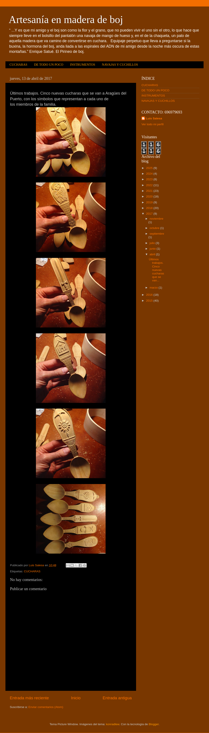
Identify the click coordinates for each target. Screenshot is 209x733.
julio (153, 243)
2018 (149, 208)
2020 (149, 196)
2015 (149, 300)
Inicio (76, 698)
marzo (154, 287)
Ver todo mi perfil (152, 124)
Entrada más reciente (29, 698)
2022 (149, 185)
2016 (149, 294)
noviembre (156, 218)
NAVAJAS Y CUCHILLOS (120, 64)
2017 (149, 213)
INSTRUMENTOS (82, 64)
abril (153, 254)
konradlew (112, 724)
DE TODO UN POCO (48, 64)
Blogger (154, 724)
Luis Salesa (154, 118)
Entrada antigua (117, 698)
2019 (149, 202)
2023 (149, 179)
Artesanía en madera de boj (66, 19)
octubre (155, 228)
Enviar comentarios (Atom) (46, 707)
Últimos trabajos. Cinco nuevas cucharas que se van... (156, 270)
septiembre (157, 233)
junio (153, 248)
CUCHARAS (18, 64)
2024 (149, 173)
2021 (149, 190)
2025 (149, 168)
